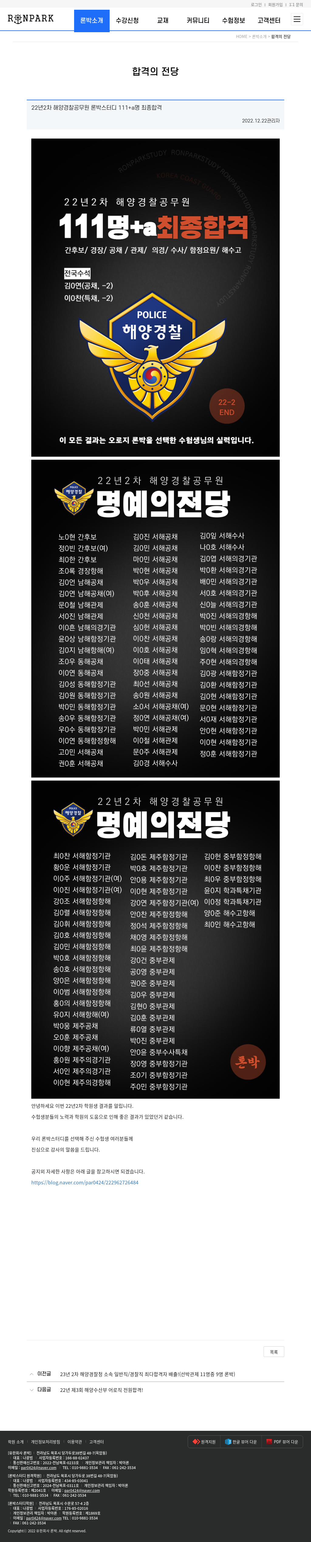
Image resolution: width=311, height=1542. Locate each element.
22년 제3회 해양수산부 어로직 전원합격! (101, 1389)
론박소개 (91, 20)
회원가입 (275, 4)
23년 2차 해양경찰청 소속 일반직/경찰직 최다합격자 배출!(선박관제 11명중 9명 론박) (147, 1374)
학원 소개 (16, 1441)
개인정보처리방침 (45, 1441)
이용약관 (74, 1441)
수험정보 (233, 20)
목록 (274, 1352)
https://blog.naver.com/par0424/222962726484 (84, 1182)
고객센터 (269, 20)
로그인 (256, 4)
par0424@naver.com (38, 1467)
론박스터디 (30, 19)
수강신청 (127, 20)
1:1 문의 (296, 4)
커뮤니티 (198, 20)
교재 (163, 20)
